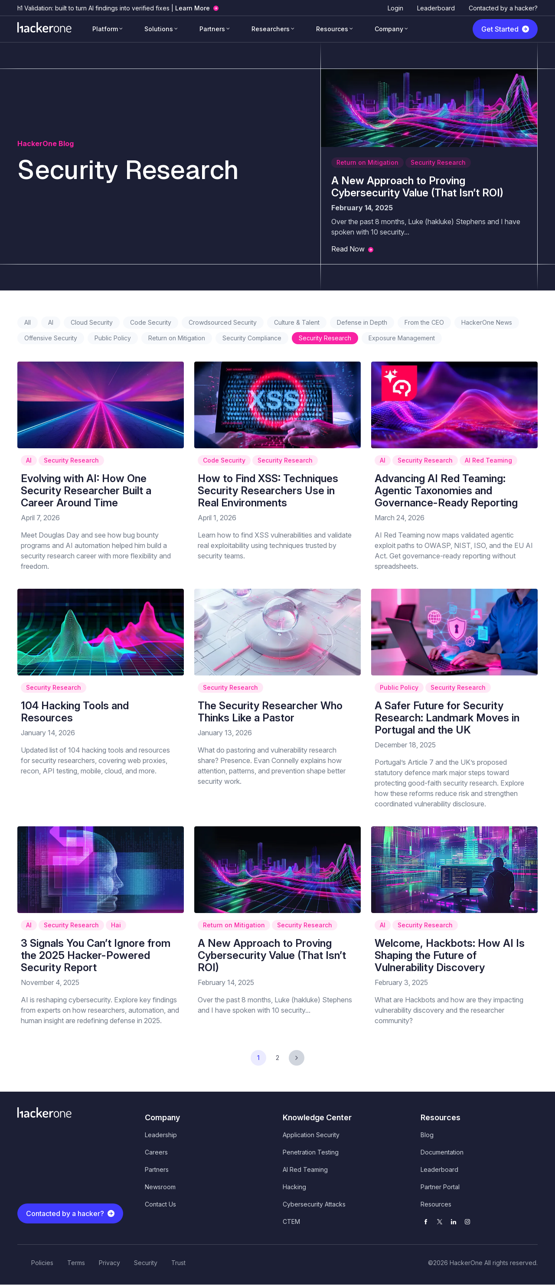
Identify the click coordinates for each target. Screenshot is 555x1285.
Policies (42, 1262)
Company (389, 29)
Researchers (270, 29)
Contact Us (160, 1204)
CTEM (291, 1221)
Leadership (161, 1134)
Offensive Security (50, 338)
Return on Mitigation (367, 162)
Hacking (294, 1186)
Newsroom (160, 1186)
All (27, 322)
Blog (427, 1134)
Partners (212, 29)
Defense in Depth (362, 322)
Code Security (150, 322)
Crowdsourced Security (223, 322)
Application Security (311, 1134)
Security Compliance (251, 338)
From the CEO (424, 322)
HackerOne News (486, 322)
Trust (178, 1262)
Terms (76, 1262)
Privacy (109, 1262)
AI (50, 322)
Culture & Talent (297, 322)
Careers (156, 1152)
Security (145, 1262)
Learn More (192, 8)
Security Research (438, 162)
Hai (116, 925)
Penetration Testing (311, 1152)
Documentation (442, 1152)
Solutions (158, 29)
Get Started (500, 29)
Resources (332, 29)
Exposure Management (402, 338)
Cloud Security (92, 322)
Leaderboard (436, 8)
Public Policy (113, 338)
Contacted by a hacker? (503, 8)
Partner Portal (440, 1186)
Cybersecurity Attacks (314, 1204)
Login (395, 8)
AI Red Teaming (488, 460)
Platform (105, 29)
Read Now (348, 249)
